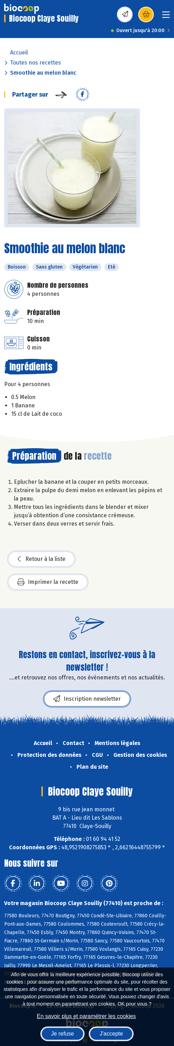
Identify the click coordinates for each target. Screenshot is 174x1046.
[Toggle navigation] (166, 17)
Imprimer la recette (47, 582)
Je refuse (62, 1034)
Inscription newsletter (87, 698)
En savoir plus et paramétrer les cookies (86, 1016)
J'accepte (111, 1034)
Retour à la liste (41, 559)
